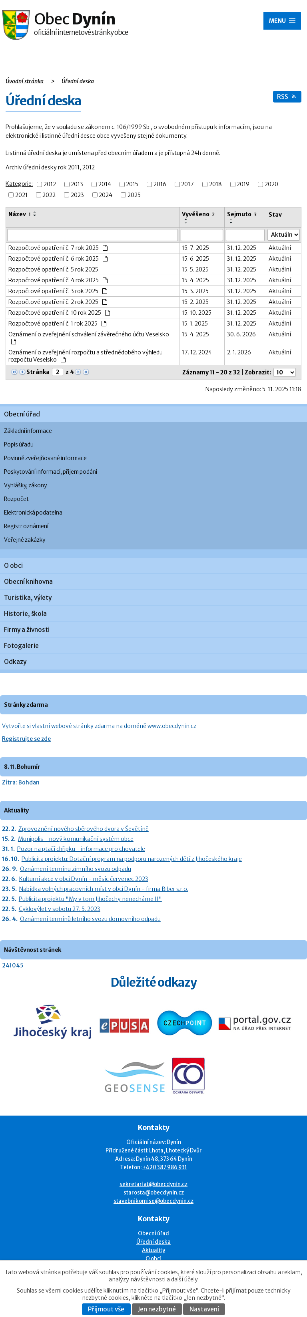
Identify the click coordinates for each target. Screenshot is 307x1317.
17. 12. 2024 (197, 352)
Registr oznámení (26, 526)
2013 (77, 184)
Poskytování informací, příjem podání (50, 471)
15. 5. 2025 (195, 269)
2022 (49, 195)
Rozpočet (16, 499)
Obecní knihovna (28, 581)
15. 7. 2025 (195, 247)
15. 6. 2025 (195, 258)
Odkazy (15, 662)
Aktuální (280, 247)
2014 (104, 184)
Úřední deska (153, 1242)
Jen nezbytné (157, 1309)
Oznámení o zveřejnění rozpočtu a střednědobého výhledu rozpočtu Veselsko (85, 356)
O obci (13, 565)
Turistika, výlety (28, 597)
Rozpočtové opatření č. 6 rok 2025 (58, 258)
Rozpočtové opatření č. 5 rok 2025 (53, 269)
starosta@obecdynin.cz (154, 1192)
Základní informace (28, 431)
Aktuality (153, 1250)
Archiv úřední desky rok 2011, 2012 (50, 167)
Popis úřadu (19, 444)
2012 (50, 184)
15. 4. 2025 (195, 280)
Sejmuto (242, 214)
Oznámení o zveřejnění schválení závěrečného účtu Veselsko (88, 337)
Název (19, 214)
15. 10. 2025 (196, 312)
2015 (132, 184)
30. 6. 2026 (241, 334)
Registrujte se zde (26, 738)
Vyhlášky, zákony (25, 485)
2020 (271, 184)
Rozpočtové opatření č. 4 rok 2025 (58, 280)
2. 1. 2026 (239, 352)
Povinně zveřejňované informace (45, 458)
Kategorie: (19, 183)
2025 (134, 195)
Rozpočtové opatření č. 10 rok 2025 (59, 312)
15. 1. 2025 (195, 323)
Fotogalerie (21, 645)
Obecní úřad (22, 414)
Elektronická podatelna (33, 512)
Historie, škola (25, 613)
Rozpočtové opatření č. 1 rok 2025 (57, 323)
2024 (105, 195)
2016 (160, 184)
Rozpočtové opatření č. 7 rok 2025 (58, 247)
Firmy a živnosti (27, 629)
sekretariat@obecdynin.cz (153, 1184)
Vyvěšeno (198, 214)
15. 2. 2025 (195, 302)
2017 (187, 184)
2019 (243, 184)
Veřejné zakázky (24, 540)
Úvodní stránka (25, 81)
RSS (286, 97)
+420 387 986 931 (164, 1167)
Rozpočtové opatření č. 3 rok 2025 (57, 291)
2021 (21, 195)
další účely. (185, 1279)
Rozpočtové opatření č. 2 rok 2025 (57, 302)
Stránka (38, 372)
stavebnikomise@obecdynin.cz (153, 1201)
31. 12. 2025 (241, 247)
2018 (215, 184)
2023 (77, 195)
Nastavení (204, 1309)
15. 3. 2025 (195, 291)
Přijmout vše (106, 1309)
